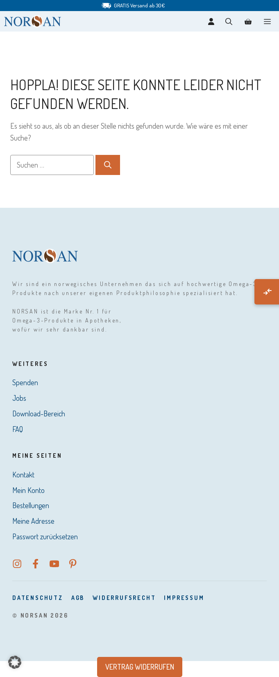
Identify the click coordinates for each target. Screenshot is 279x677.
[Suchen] (107, 165)
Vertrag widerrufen (139, 666)
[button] (228, 21)
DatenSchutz (37, 597)
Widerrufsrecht (124, 597)
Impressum (184, 597)
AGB (77, 597)
